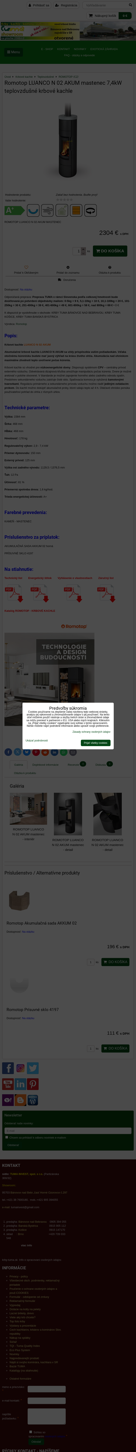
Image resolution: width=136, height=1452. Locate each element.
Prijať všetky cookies (95, 742)
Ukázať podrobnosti (37, 740)
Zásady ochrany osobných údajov (92, 731)
